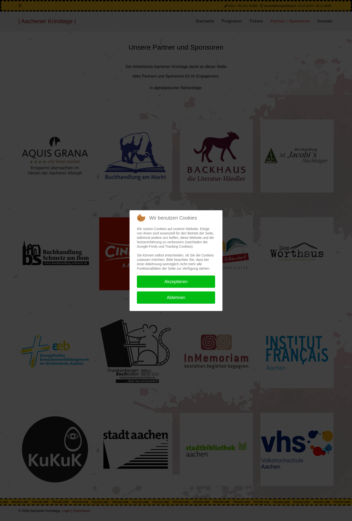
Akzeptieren (175, 281)
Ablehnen (176, 297)
